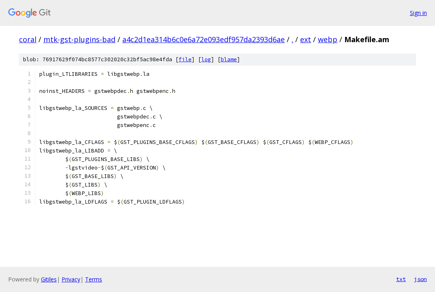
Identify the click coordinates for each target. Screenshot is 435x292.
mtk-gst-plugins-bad (79, 39)
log (206, 59)
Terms (93, 279)
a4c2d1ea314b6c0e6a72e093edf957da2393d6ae (203, 39)
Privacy (71, 279)
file (185, 59)
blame (229, 59)
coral (27, 39)
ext (305, 39)
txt (401, 279)
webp (327, 39)
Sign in (418, 13)
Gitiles (49, 279)
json (420, 279)
